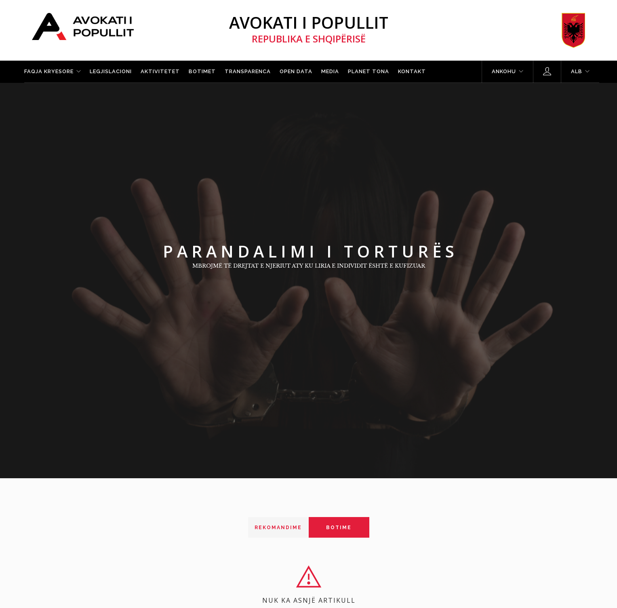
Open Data (296, 71)
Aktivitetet (160, 71)
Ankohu (504, 71)
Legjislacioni (111, 71)
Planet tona (368, 71)
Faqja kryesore (49, 71)
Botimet (202, 71)
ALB (576, 71)
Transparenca (248, 71)
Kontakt (412, 71)
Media (330, 71)
